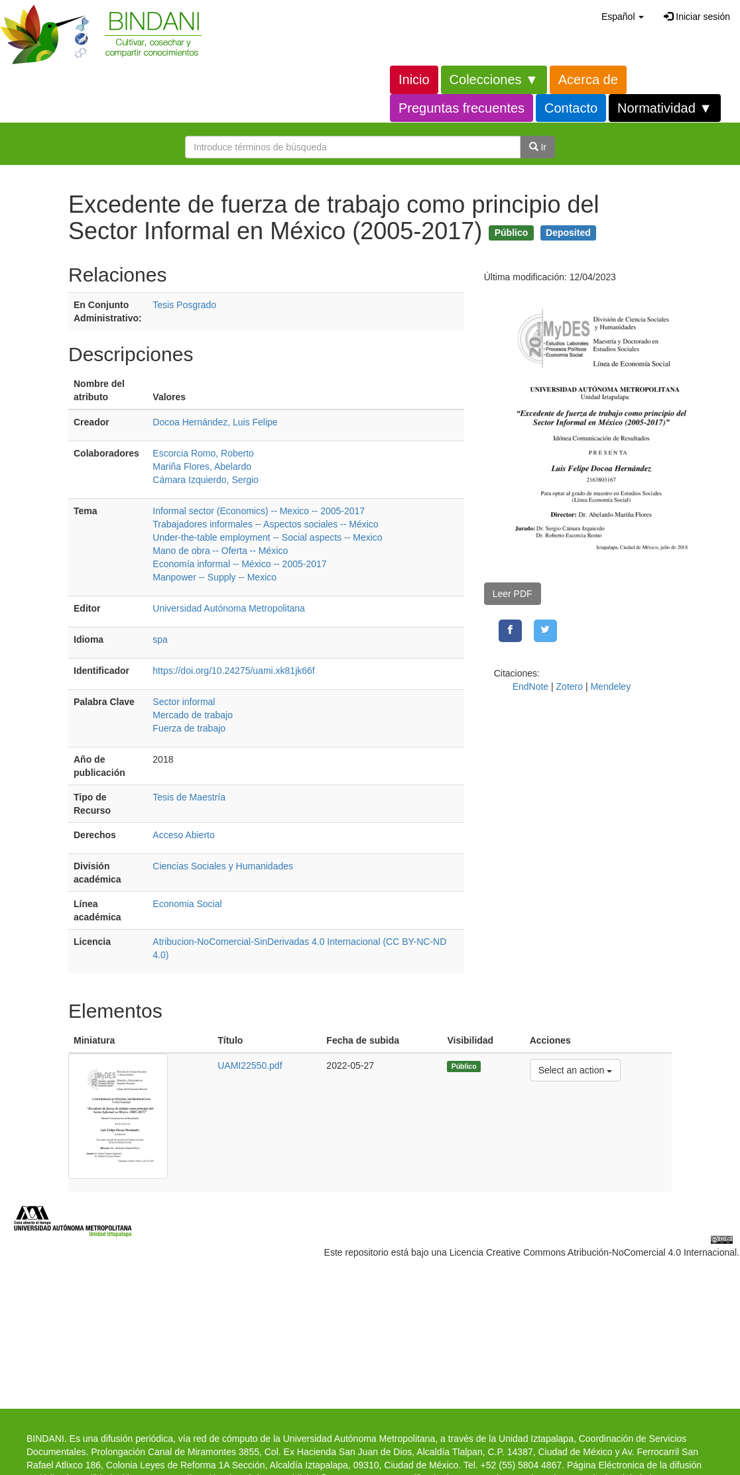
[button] (622, 16)
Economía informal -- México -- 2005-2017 (239, 564)
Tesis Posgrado (184, 305)
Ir (537, 147)
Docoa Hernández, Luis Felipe (215, 422)
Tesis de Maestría (189, 797)
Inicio (414, 79)
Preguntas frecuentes (461, 108)
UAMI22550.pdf (249, 1065)
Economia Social (187, 904)
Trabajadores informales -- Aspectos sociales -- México (265, 524)
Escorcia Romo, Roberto (203, 453)
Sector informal (184, 701)
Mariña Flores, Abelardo (202, 466)
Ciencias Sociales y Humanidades (223, 866)
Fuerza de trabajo (189, 728)
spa (160, 639)
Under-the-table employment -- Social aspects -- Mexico (267, 537)
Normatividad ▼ (664, 108)
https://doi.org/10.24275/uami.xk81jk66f (233, 670)
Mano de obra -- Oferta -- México (220, 550)
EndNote (530, 686)
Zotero (569, 686)
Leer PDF (512, 593)
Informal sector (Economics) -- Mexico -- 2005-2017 (259, 511)
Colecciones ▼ (494, 79)
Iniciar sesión (697, 16)
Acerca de (588, 79)
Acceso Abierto (183, 835)
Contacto (570, 108)
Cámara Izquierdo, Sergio (206, 479)
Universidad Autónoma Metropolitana (229, 608)
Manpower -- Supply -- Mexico (215, 577)
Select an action (575, 1069)
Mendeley (610, 686)
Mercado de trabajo (193, 715)
